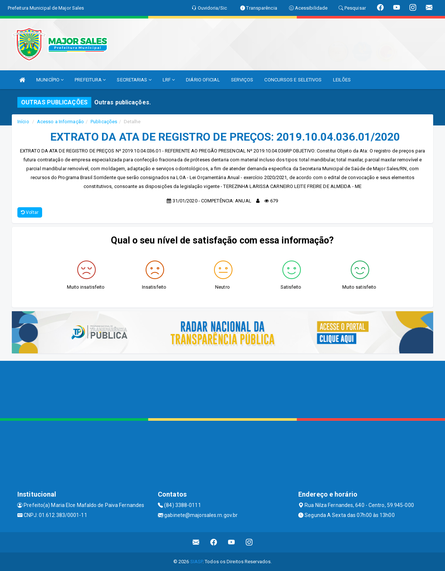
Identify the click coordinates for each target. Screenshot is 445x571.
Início (23, 121)
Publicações (104, 121)
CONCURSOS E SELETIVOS (293, 80)
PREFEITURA (90, 80)
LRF (169, 80)
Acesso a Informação (60, 121)
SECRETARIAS (134, 80)
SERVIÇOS (242, 80)
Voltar (29, 212)
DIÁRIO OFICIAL (203, 80)
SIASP (196, 561)
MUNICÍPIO (50, 80)
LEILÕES (342, 80)
